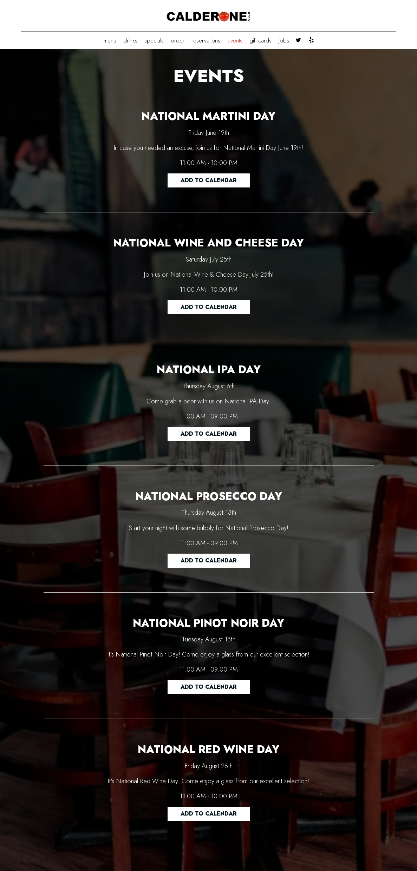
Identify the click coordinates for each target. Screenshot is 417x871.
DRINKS (130, 40)
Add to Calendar (209, 180)
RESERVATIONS (205, 40)
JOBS (284, 40)
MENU (110, 40)
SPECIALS (154, 40)
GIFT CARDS (260, 40)
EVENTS (234, 40)
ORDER (177, 40)
